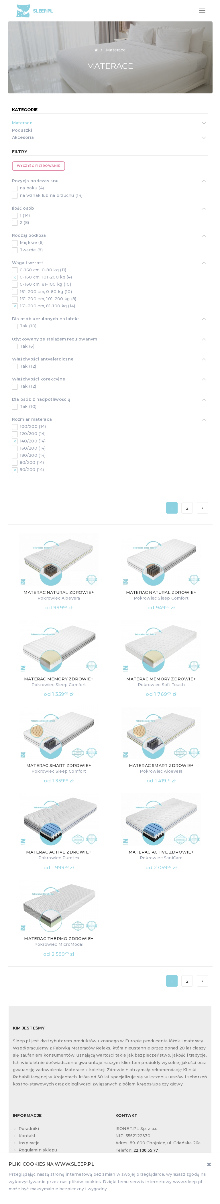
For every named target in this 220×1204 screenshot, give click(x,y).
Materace (22, 123)
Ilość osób (23, 209)
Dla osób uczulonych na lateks (46, 319)
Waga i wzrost (28, 263)
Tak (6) (26, 346)
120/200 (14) (32, 433)
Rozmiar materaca (32, 420)
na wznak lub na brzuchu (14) (51, 195)
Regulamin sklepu (38, 1150)
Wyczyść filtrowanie (38, 166)
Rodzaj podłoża (29, 236)
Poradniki (29, 1128)
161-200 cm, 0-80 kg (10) (45, 291)
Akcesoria (23, 138)
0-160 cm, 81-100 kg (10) (45, 284)
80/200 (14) (31, 462)
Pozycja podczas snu (35, 181)
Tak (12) (27, 366)
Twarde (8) (31, 250)
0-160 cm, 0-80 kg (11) (42, 270)
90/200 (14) (31, 469)
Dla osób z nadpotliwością (41, 400)
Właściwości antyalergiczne (43, 359)
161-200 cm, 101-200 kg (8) (47, 298)
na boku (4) (31, 188)
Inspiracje (29, 1142)
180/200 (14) (32, 455)
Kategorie (25, 109)
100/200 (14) (32, 426)
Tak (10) (28, 325)
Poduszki (22, 130)
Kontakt (27, 1135)
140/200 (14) (32, 441)
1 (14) (24, 215)
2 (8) (24, 222)
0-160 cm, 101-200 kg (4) (45, 277)
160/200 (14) (32, 448)
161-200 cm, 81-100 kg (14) (47, 305)
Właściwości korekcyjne (38, 379)
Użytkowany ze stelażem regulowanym (54, 339)
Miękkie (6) (31, 242)
